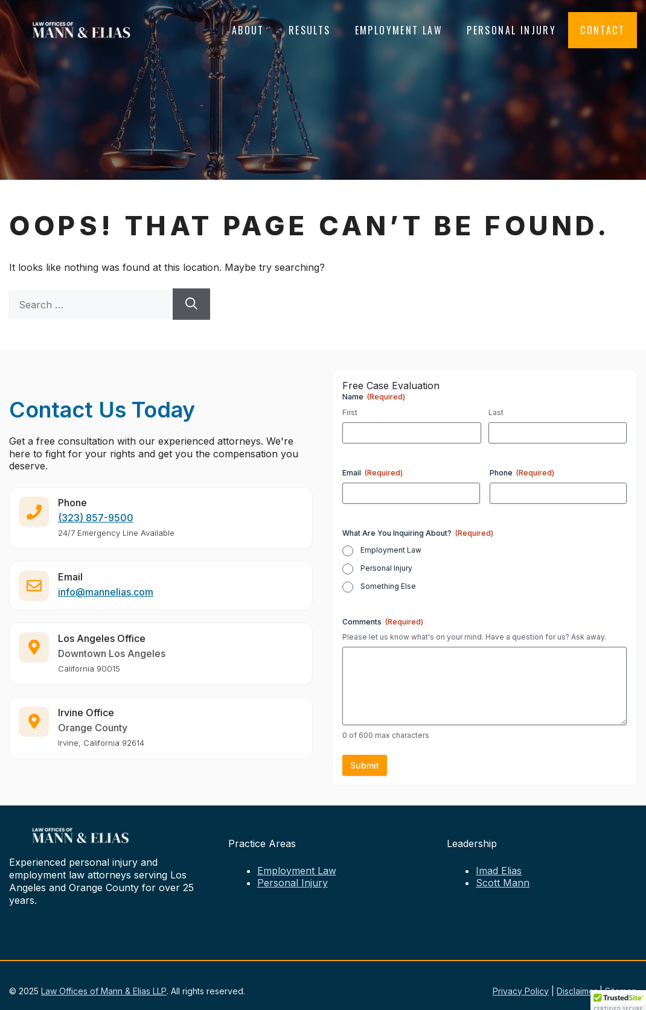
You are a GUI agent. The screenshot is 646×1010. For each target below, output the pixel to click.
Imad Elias (499, 871)
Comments (382, 622)
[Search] (191, 304)
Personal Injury (511, 30)
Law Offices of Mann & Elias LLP (104, 991)
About (248, 30)
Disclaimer (577, 991)
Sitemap (621, 991)
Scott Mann (502, 883)
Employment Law (399, 30)
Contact (602, 30)
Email (372, 473)
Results (310, 30)
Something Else (388, 586)
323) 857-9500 (97, 522)
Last (496, 412)
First (349, 412)
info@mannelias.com (105, 596)
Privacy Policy (521, 991)
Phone (522, 473)
